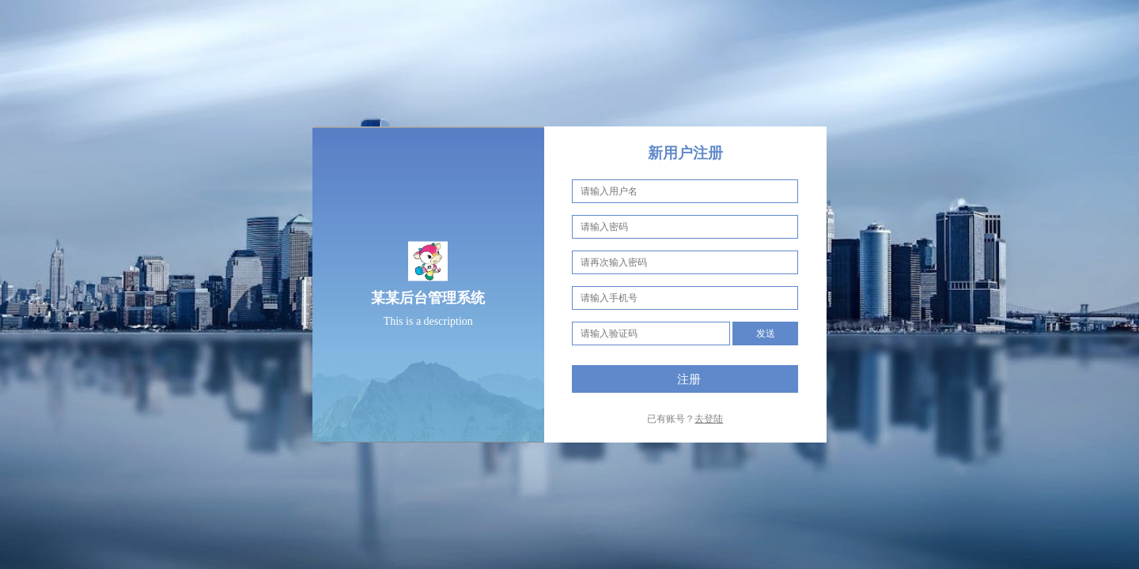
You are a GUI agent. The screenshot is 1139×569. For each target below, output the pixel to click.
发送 (765, 333)
